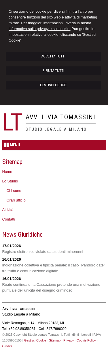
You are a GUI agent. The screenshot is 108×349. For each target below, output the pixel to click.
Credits (7, 346)
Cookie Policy (86, 340)
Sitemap (54, 340)
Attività (8, 210)
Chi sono (14, 191)
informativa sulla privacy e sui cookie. (40, 29)
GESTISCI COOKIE (53, 85)
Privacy (68, 340)
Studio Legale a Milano (56, 129)
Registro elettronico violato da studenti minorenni (42, 251)
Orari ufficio (16, 200)
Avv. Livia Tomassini (61, 117)
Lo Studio (10, 181)
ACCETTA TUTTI (53, 56)
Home (7, 171)
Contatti (8, 219)
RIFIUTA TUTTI (53, 70)
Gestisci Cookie (35, 340)
